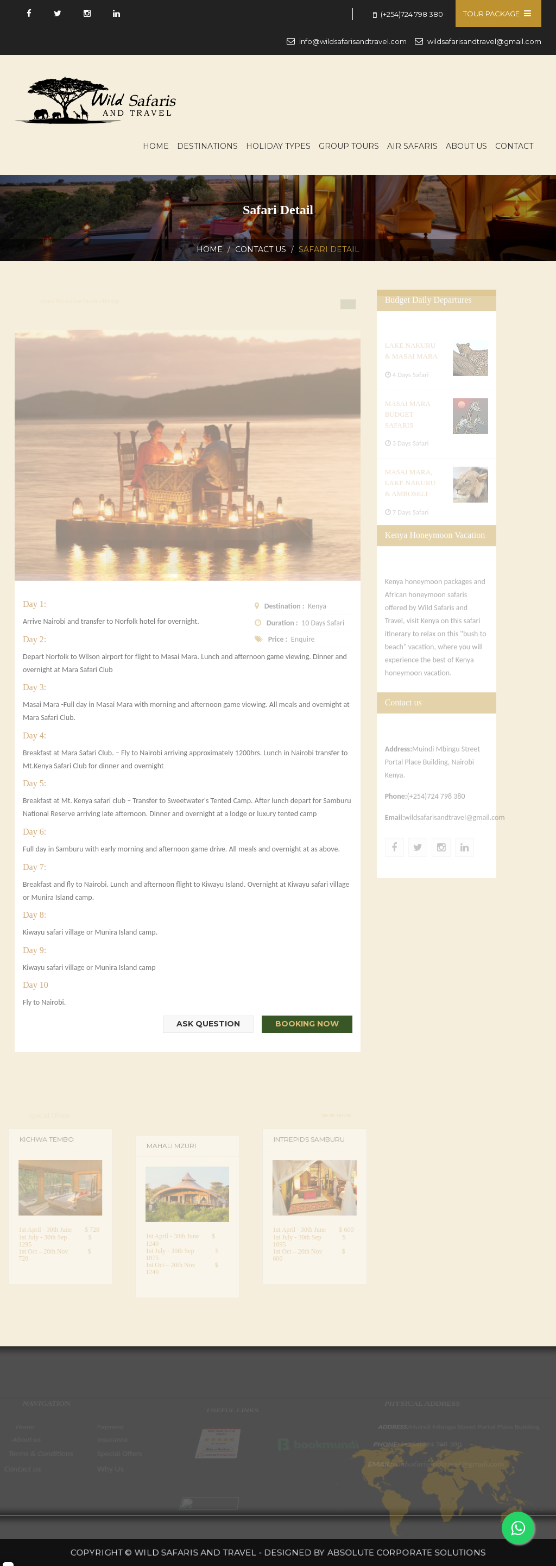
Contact (514, 146)
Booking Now (307, 1024)
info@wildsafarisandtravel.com (353, 41)
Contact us (260, 249)
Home (156, 146)
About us (466, 146)
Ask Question (208, 1024)
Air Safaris (412, 146)
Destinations (207, 146)
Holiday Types (278, 146)
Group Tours (349, 146)
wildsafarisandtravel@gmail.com (484, 41)
